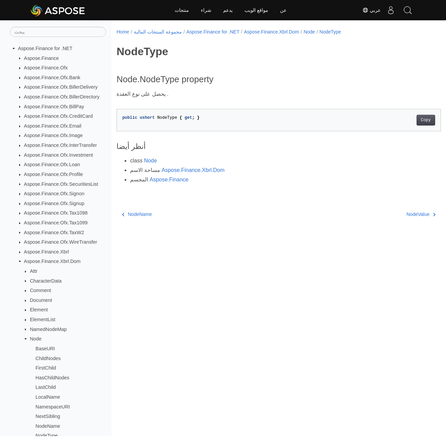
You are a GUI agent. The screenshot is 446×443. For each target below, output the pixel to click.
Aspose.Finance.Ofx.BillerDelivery (61, 87)
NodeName (48, 426)
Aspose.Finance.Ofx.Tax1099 (56, 222)
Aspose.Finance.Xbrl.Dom (52, 261)
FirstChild (46, 368)
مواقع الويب (256, 10)
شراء (206, 10)
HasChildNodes (52, 377)
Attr (33, 271)
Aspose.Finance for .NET (45, 48)
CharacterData (46, 281)
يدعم (228, 10)
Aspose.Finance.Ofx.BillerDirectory (62, 96)
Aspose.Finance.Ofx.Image (53, 135)
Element (39, 309)
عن (283, 10)
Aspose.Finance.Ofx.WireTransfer (60, 242)
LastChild (46, 387)
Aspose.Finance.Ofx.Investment (58, 155)
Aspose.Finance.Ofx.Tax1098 (56, 213)
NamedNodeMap (48, 329)
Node (35, 338)
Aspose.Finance (41, 58)
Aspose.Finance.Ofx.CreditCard (58, 116)
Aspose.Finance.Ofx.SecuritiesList (61, 184)
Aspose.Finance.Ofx (46, 67)
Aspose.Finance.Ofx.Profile (53, 174)
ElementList (42, 319)
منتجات (182, 10)
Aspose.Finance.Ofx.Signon (54, 193)
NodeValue (398, 214)
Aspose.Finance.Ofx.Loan (52, 164)
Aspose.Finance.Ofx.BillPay (54, 106)
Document (41, 300)
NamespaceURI (53, 406)
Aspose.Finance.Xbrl (46, 251)
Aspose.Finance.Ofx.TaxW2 (54, 232)
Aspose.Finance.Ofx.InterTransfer (60, 145)
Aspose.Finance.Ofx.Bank (52, 77)
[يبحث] (58, 32)
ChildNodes (48, 358)
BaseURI (45, 348)
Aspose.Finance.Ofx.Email (53, 126)
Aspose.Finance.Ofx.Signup (54, 203)
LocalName (48, 397)
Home (122, 32)
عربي (371, 10)
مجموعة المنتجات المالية (158, 32)
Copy (403, 120)
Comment (40, 290)
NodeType (47, 435)
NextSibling (48, 416)
